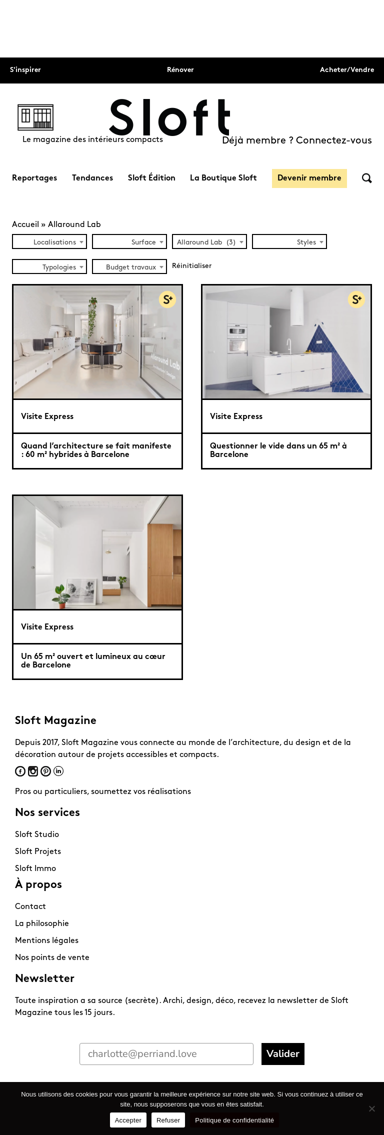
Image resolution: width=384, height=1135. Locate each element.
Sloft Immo (35, 869)
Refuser (168, 1120)
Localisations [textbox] (55, 242)
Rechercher (367, 178)
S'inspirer (25, 70)
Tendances (92, 178)
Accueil (25, 225)
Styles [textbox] (306, 242)
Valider (283, 1053)
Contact (30, 907)
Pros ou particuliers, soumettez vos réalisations (103, 792)
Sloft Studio (37, 835)
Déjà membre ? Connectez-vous (297, 141)
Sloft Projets (38, 852)
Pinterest (45, 771)
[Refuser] (371, 1109)
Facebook (20, 771)
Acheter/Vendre (347, 70)
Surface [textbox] (144, 242)
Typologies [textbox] (59, 268)
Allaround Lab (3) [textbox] (206, 242)
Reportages (34, 178)
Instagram (33, 771)
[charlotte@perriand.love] (167, 1054)
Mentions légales (46, 941)
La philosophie (42, 924)
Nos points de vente (52, 958)
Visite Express (47, 417)
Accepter (128, 1120)
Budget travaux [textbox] (131, 268)
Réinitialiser (192, 266)
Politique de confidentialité (234, 1120)
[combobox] (49, 241)
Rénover (180, 70)
